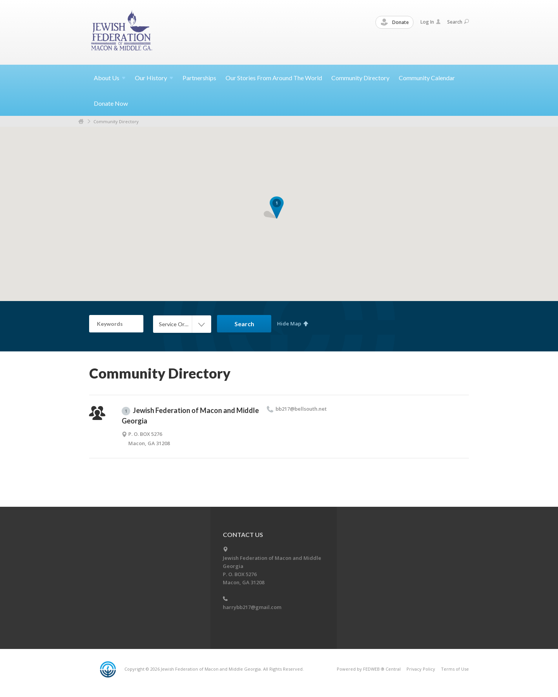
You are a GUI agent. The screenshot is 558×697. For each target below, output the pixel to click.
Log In (430, 22)
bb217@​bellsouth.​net (301, 408)
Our (154, 77)
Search (458, 22)
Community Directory (360, 77)
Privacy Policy (420, 669)
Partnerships (199, 77)
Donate (395, 22)
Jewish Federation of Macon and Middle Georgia (190, 415)
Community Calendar (427, 77)
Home (81, 121)
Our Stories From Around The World (274, 77)
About (110, 77)
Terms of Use (455, 669)
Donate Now (111, 103)
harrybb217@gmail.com (252, 607)
